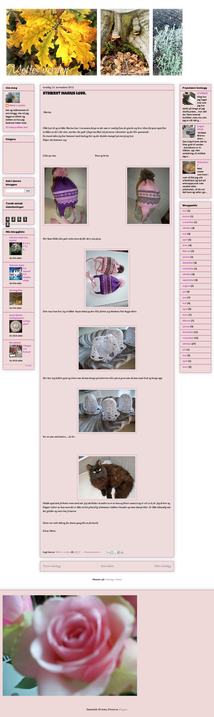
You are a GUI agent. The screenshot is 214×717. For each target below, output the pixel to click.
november (188, 222)
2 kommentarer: (92, 552)
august (186, 286)
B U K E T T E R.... (26, 246)
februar (186, 251)
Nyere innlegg (52, 566)
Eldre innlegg (162, 566)
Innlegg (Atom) (113, 579)
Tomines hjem (16, 265)
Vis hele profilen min (17, 127)
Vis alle (28, 366)
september (188, 280)
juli (184, 292)
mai (185, 211)
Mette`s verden (17, 105)
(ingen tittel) (200, 128)
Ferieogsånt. (16, 290)
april (185, 240)
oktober (187, 228)
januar (186, 216)
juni (185, 297)
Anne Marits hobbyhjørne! (16, 317)
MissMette (15, 343)
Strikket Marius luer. (64, 94)
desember (188, 263)
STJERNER (202, 93)
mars (185, 245)
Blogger (123, 709)
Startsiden (107, 566)
